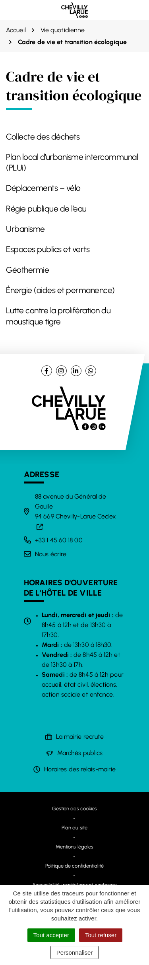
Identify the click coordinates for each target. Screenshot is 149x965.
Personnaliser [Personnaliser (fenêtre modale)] (74, 952)
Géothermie (27, 270)
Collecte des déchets (42, 137)
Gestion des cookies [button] (74, 809)
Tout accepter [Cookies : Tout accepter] (51, 935)
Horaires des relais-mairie (80, 769)
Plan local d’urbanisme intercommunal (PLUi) (72, 162)
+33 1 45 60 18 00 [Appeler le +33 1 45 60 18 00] (59, 540)
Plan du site (74, 828)
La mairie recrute (80, 736)
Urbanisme (25, 229)
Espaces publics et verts (47, 249)
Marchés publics (80, 753)
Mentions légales (75, 847)
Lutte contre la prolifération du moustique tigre (58, 315)
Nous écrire (50, 554)
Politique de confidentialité (74, 866)
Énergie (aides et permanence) (60, 290)
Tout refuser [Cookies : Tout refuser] (100, 935)
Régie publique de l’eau (46, 209)
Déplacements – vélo (43, 188)
